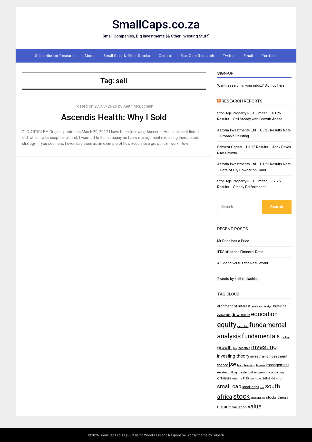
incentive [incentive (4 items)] (244, 348)
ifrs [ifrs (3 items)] (235, 348)
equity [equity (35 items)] (226, 325)
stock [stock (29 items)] (241, 396)
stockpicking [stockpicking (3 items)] (258, 397)
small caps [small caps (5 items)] (250, 387)
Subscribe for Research (55, 56)
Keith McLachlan (138, 106)
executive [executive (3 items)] (242, 326)
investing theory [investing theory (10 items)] (233, 356)
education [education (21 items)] (264, 314)
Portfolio (269, 56)
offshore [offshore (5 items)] (224, 378)
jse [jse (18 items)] (232, 364)
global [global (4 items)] (285, 337)
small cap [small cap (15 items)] (229, 386)
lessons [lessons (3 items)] (260, 365)
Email (248, 56)
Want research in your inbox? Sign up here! (251, 85)
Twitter (229, 56)
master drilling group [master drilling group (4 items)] (252, 372)
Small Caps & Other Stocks (127, 56)
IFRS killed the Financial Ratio (240, 252)
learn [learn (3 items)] (240, 365)
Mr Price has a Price (233, 241)
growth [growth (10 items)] (224, 347)
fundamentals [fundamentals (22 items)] (261, 336)
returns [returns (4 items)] (237, 378)
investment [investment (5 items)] (259, 356)
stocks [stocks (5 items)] (271, 397)
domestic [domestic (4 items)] (224, 315)
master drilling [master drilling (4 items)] (227, 372)
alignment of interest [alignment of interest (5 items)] (233, 306)
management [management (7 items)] (277, 365)
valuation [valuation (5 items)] (239, 407)
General (165, 56)
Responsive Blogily (182, 435)
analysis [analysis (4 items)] (257, 306)
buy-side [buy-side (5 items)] (279, 306)
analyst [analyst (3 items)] (268, 306)
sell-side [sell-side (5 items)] (269, 378)
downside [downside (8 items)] (241, 314)
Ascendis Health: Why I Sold (114, 117)
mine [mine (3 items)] (270, 372)
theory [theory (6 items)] (283, 397)
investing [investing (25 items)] (264, 346)
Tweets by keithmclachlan (238, 278)
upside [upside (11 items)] (224, 407)
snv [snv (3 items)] (262, 387)
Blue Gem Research (197, 56)
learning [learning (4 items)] (249, 365)
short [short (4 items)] (279, 378)
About (89, 56)
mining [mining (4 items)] (279, 372)
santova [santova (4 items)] (256, 378)
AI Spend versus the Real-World (242, 263)
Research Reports (242, 101)
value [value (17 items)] (254, 406)
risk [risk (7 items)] (246, 378)
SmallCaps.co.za (156, 24)
